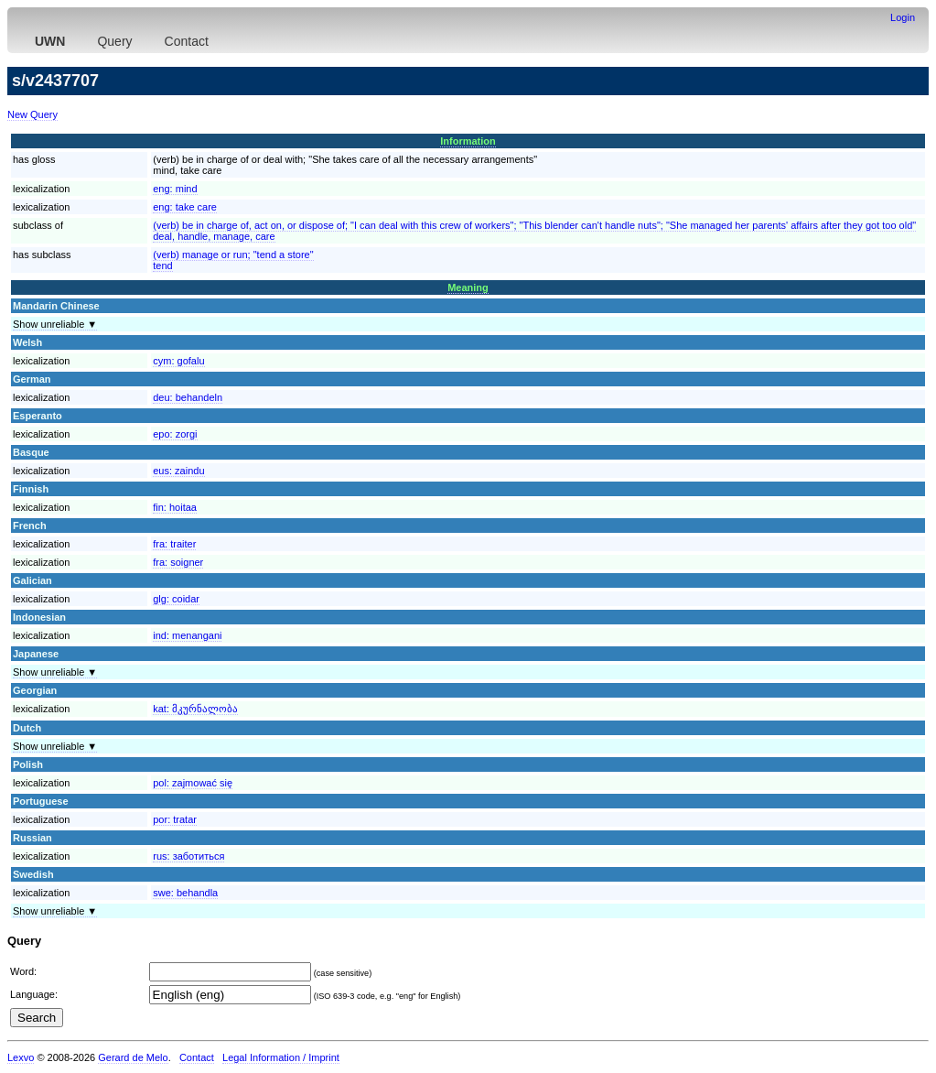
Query (114, 41)
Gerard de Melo (132, 1057)
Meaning (468, 287)
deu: (187, 397)
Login (902, 17)
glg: (176, 598)
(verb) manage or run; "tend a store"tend (233, 260)
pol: (192, 782)
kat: (195, 708)
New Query (32, 114)
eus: (178, 470)
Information (468, 140)
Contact (187, 41)
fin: (175, 507)
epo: (175, 433)
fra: (174, 543)
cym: (178, 360)
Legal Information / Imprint (280, 1057)
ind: (187, 635)
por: (175, 819)
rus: (188, 856)
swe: (185, 892)
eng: (175, 188)
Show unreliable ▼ (55, 324)
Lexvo (20, 1057)
